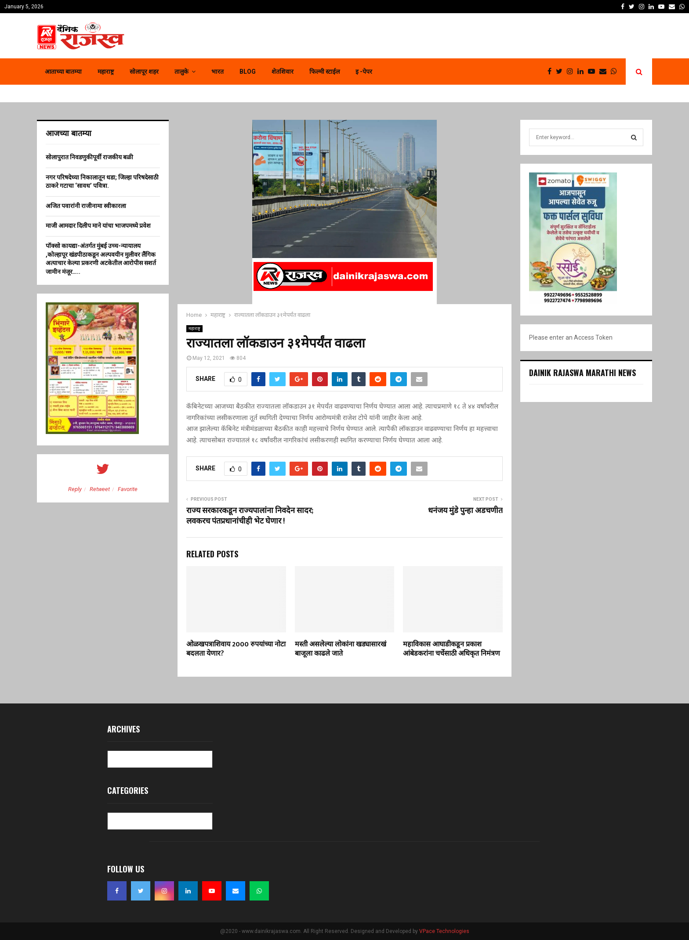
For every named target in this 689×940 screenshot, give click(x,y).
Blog (247, 71)
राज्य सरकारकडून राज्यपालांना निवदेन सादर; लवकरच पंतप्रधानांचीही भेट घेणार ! (249, 516)
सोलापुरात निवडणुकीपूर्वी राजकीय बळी (89, 157)
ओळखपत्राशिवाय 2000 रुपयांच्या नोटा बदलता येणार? (236, 649)
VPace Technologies (444, 931)
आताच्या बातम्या (63, 71)
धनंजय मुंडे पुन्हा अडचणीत (465, 510)
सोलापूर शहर (144, 71)
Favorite (128, 489)
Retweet (100, 489)
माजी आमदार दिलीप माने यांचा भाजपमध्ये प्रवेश (98, 225)
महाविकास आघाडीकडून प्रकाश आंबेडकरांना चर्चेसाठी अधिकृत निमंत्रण (451, 649)
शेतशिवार (283, 71)
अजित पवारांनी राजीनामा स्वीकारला (86, 205)
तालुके (181, 71)
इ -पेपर (363, 71)
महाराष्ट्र (106, 71)
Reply (75, 489)
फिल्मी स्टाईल (324, 71)
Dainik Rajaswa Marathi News (582, 372)
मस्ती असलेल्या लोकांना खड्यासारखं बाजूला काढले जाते (340, 649)
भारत (217, 71)
